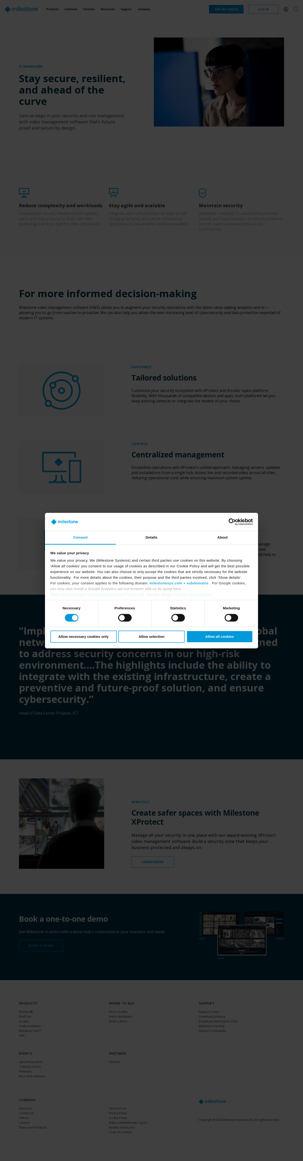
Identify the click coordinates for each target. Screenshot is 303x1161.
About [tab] (222, 538)
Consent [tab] (80, 538)
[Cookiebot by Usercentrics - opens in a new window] (232, 521)
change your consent (192, 595)
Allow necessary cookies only (83, 637)
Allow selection (151, 637)
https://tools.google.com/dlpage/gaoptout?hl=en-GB (97, 595)
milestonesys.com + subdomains (179, 583)
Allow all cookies (219, 637)
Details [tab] (151, 538)
